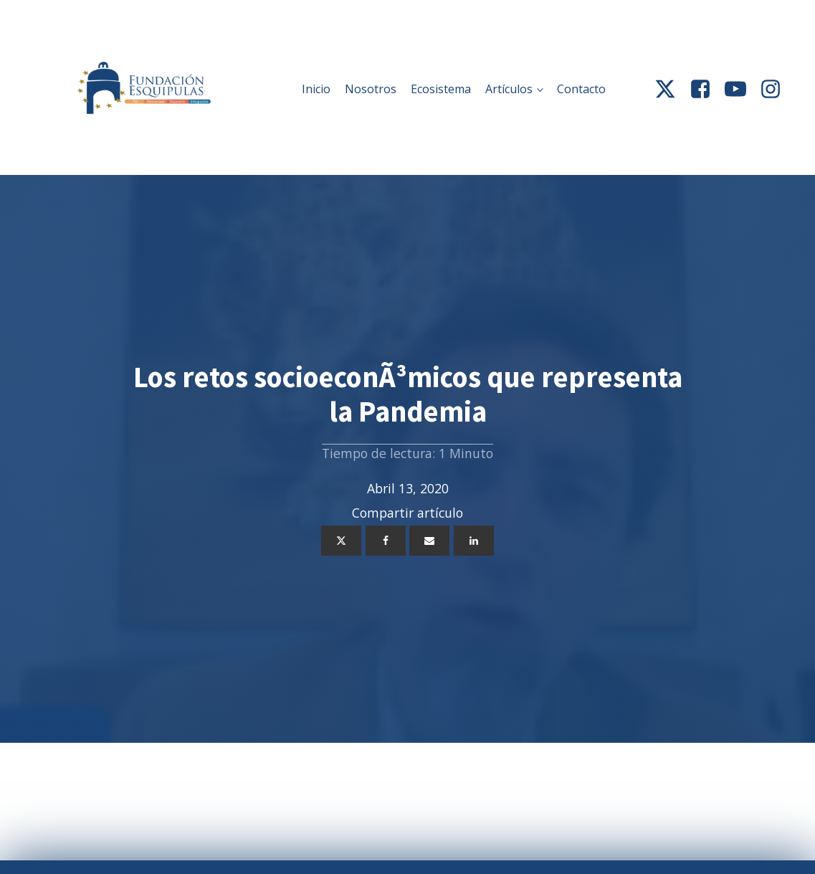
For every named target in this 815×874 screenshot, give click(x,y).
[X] (341, 541)
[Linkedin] (474, 541)
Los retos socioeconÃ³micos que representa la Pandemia (407, 393)
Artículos (509, 89)
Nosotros (370, 89)
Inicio (316, 89)
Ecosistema (441, 89)
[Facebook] (386, 541)
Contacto (581, 89)
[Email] (429, 541)
